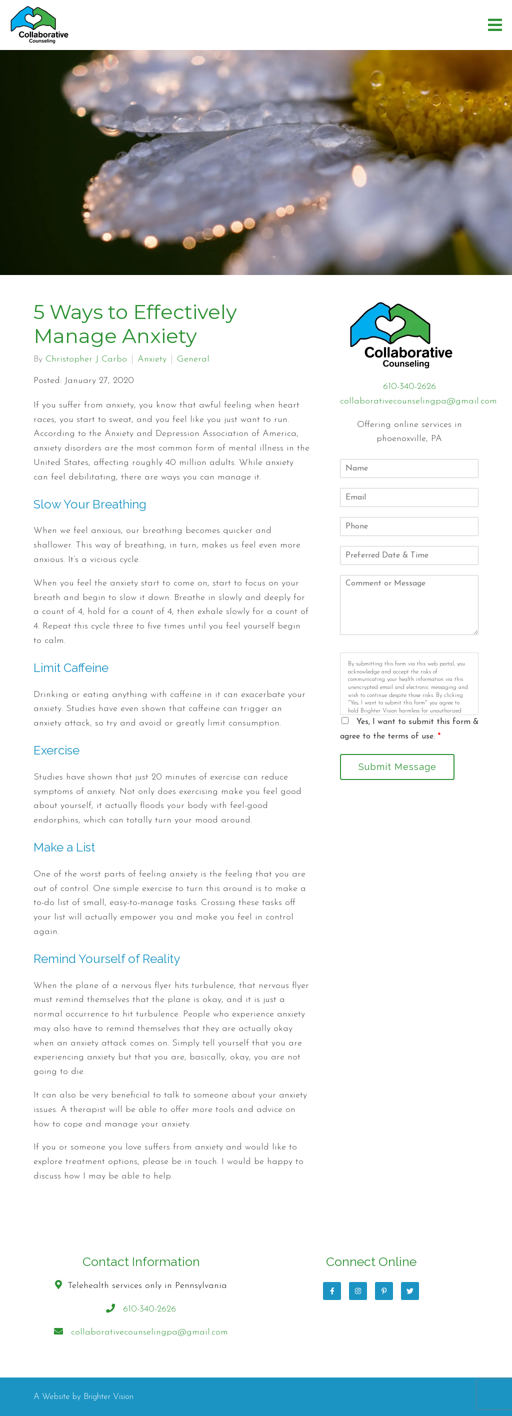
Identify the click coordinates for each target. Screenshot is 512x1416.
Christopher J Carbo (86, 359)
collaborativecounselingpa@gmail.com (418, 401)
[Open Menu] (495, 25)
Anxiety (152, 359)
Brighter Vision (109, 1396)
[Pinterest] (384, 1291)
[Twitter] (410, 1291)
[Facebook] (332, 1291)
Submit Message (397, 767)
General (193, 359)
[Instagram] (358, 1291)
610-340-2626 (409, 387)
